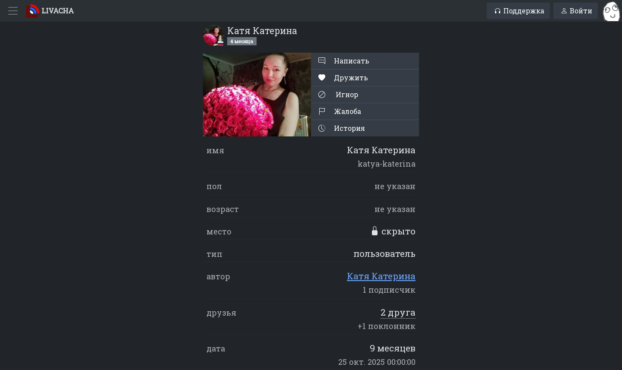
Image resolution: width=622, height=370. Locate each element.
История (341, 128)
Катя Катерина (381, 276)
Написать (343, 60)
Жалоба (339, 111)
